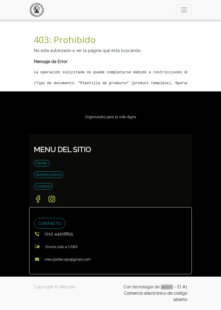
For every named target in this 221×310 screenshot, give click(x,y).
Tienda (42, 163)
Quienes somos (48, 175)
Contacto (43, 186)
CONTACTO (49, 223)
